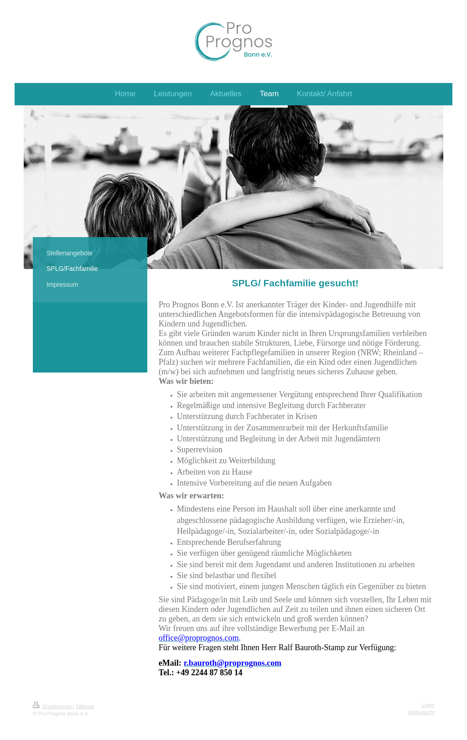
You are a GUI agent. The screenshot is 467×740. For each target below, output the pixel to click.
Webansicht (421, 712)
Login (428, 705)
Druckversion (53, 706)
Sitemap (85, 706)
